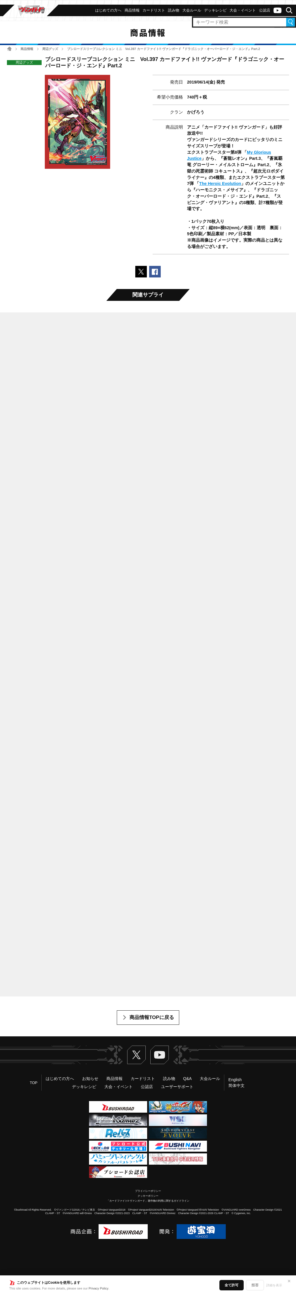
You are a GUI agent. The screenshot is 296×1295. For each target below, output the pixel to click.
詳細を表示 (274, 1285)
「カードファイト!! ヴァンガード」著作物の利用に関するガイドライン (148, 1200)
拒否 (254, 1285)
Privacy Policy (98, 1288)
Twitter (136, 1055)
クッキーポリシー (148, 1195)
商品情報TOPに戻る (152, 1017)
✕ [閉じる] (289, 1281)
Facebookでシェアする (155, 271)
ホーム (9, 48)
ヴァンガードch (277, 10)
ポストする (141, 271)
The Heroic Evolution (220, 183)
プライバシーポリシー (148, 1191)
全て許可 (231, 1285)
